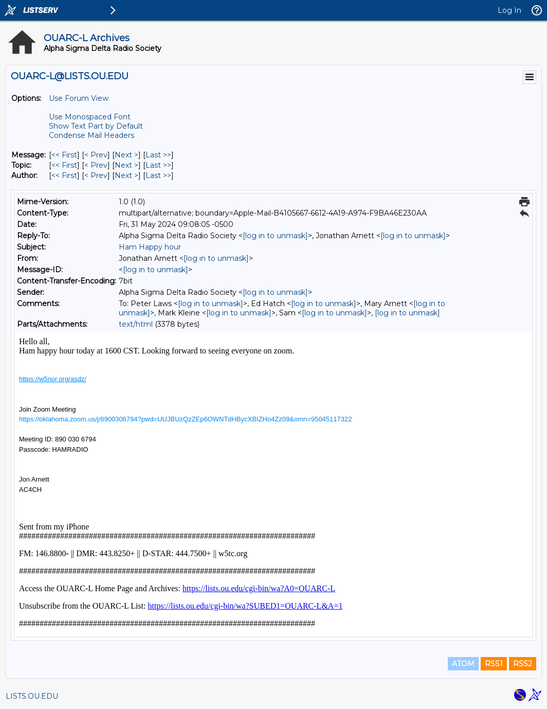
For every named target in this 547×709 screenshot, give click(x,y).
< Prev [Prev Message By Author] (95, 175)
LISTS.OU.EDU (32, 696)
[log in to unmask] (275, 235)
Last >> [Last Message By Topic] (158, 165)
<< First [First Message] (64, 154)
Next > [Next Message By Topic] (126, 165)
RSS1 (494, 663)
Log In (509, 10)
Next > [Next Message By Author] (126, 175)
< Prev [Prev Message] (95, 154)
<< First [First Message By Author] (64, 175)
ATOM (463, 663)
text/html (136, 324)
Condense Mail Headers (91, 135)
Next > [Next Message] (126, 154)
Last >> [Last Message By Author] (158, 175)
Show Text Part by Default (96, 126)
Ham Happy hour (150, 247)
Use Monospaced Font (90, 116)
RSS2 (522, 663)
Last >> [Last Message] (158, 154)
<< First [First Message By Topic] (64, 165)
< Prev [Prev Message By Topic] (95, 165)
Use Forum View (78, 98)
